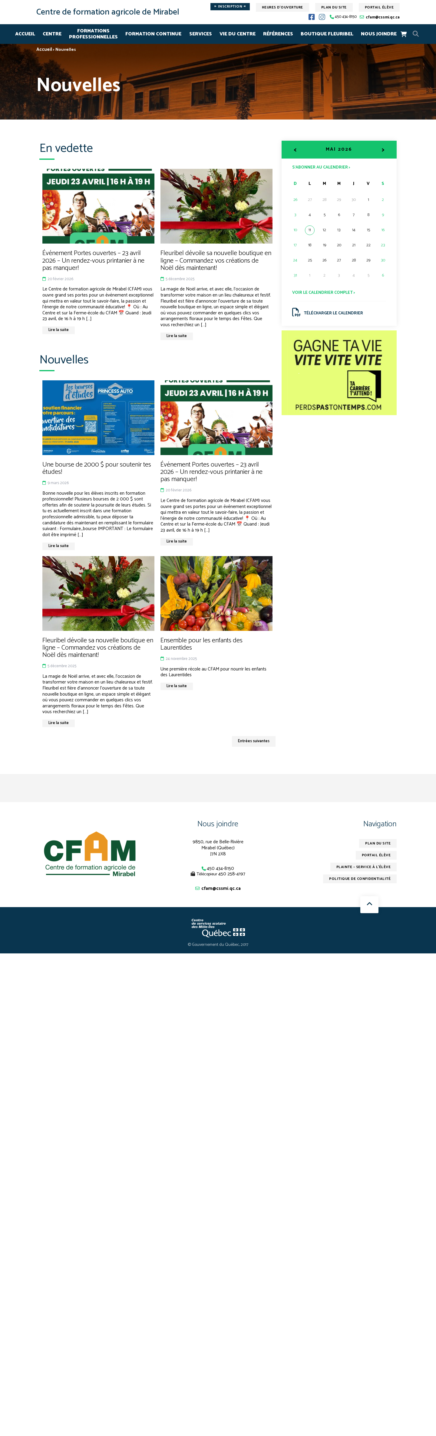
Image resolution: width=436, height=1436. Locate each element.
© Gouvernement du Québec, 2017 (218, 945)
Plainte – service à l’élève (363, 867)
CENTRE (52, 34)
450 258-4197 (231, 874)
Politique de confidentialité (360, 879)
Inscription (230, 6)
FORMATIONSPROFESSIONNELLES (93, 34)
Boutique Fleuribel (327, 34)
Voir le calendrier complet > (323, 292)
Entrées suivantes (252, 741)
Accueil (25, 34)
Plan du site (334, 7)
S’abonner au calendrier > (321, 167)
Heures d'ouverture (282, 7)
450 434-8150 (346, 17)
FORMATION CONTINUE (153, 34)
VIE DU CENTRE (238, 34)
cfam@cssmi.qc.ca (383, 17)
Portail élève (379, 7)
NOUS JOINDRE (379, 34)
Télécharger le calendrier (327, 312)
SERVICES (200, 34)
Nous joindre (217, 824)
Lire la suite (59, 330)
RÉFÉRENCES (278, 34)
